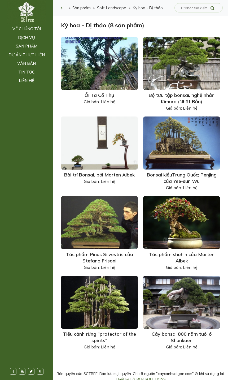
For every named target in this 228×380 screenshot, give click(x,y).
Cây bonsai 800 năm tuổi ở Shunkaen (182, 337)
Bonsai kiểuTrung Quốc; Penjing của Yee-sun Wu (182, 178)
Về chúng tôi (26, 28)
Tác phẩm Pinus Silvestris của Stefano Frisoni (99, 257)
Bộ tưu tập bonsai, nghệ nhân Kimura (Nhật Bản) (181, 98)
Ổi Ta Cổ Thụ (99, 95)
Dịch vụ (26, 37)
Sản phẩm (26, 46)
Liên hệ (26, 80)
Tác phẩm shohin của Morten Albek (181, 257)
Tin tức (26, 72)
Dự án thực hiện (26, 54)
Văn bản (26, 63)
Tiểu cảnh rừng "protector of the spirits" (99, 337)
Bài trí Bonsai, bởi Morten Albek (99, 175)
